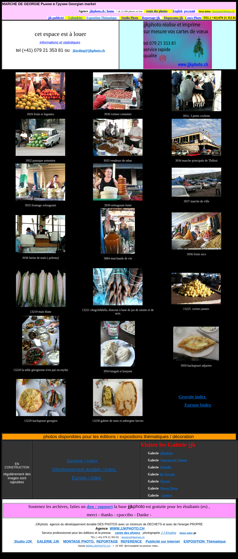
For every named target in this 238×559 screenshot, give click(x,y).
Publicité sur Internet (163, 541)
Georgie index (192, 396)
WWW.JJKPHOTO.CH (127, 528)
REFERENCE (131, 541)
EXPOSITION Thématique (205, 541)
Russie (165, 481)
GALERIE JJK (48, 541)
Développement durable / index (84, 469)
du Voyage (167, 474)
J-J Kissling (168, 532)
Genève (166, 495)
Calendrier (75, 17)
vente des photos (127, 532)
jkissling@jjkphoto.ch (223, 11)
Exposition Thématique (102, 17)
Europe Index (197, 404)
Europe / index (86, 477)
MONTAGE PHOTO (78, 541)
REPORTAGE (107, 541)
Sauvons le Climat (173, 460)
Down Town (169, 488)
